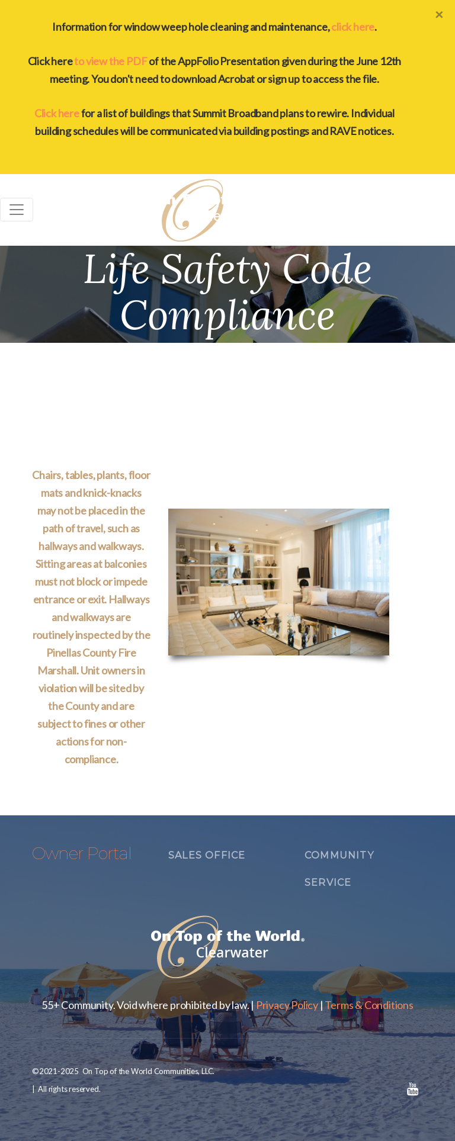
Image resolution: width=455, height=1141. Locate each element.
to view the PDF (110, 61)
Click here (56, 113)
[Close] (439, 14)
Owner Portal (82, 853)
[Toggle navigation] (16, 209)
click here (352, 26)
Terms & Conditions (369, 1004)
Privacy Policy (287, 1004)
